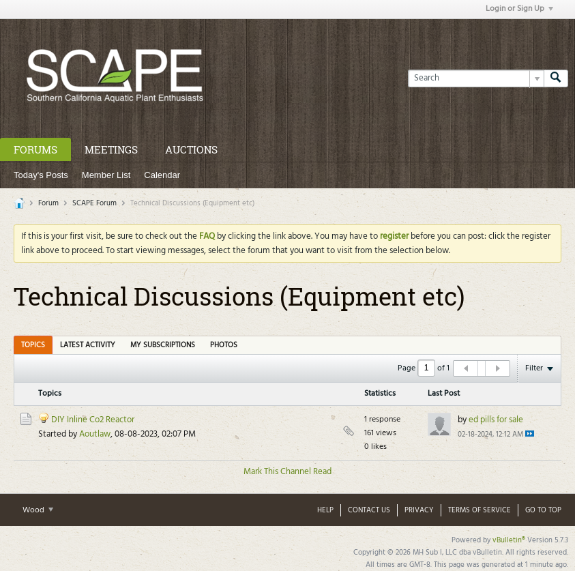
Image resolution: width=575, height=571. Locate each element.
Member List (106, 175)
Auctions (191, 149)
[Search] (476, 78)
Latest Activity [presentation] (87, 345)
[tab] (33, 345)
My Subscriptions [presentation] (162, 345)
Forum (48, 203)
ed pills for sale (496, 420)
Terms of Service (479, 510)
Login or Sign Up (519, 9)
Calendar (162, 175)
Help (325, 510)
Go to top (543, 510)
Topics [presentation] (33, 345)
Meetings (111, 149)
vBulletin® (508, 540)
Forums (35, 149)
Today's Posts (41, 175)
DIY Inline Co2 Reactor (92, 420)
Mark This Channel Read (287, 472)
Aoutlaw (94, 434)
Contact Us (369, 510)
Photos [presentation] (223, 345)
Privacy (419, 510)
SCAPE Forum (94, 203)
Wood (38, 510)
